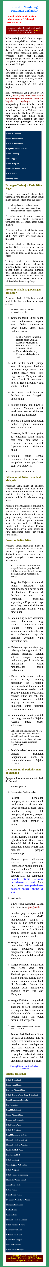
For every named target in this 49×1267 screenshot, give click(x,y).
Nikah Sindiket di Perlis (15, 1225)
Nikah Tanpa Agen (13, 1125)
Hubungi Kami (12, 179)
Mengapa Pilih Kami (14, 1205)
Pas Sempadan (12, 1105)
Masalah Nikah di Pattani (16, 1220)
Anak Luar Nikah (13, 1185)
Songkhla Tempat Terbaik (16, 149)
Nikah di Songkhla (13, 1130)
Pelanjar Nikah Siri (14, 1235)
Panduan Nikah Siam (14, 144)
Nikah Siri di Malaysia (15, 1250)
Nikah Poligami (12, 164)
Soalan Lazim (11, 1210)
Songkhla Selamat (13, 1110)
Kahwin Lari (11, 1215)
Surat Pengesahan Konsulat (17, 1100)
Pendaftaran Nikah (14, 1195)
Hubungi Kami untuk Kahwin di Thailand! (24, 1067)
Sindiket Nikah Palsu (14, 1150)
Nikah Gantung (12, 154)
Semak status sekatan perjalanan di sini (27, 880)
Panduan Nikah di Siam (15, 1090)
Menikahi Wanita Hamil (16, 169)
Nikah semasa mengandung (17, 1175)
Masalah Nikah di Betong (16, 1140)
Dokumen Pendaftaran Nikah (18, 1200)
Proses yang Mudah (14, 1085)
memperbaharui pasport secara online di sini (27, 889)
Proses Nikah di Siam (14, 139)
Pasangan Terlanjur (14, 1230)
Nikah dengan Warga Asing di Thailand (22, 1095)
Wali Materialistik (13, 1245)
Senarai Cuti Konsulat (15, 1120)
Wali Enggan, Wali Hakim (16, 1165)
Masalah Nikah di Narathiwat (18, 1145)
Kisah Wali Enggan (14, 1240)
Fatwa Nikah (11, 174)
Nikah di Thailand (13, 134)
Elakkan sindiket (13, 1155)
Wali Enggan (11, 159)
